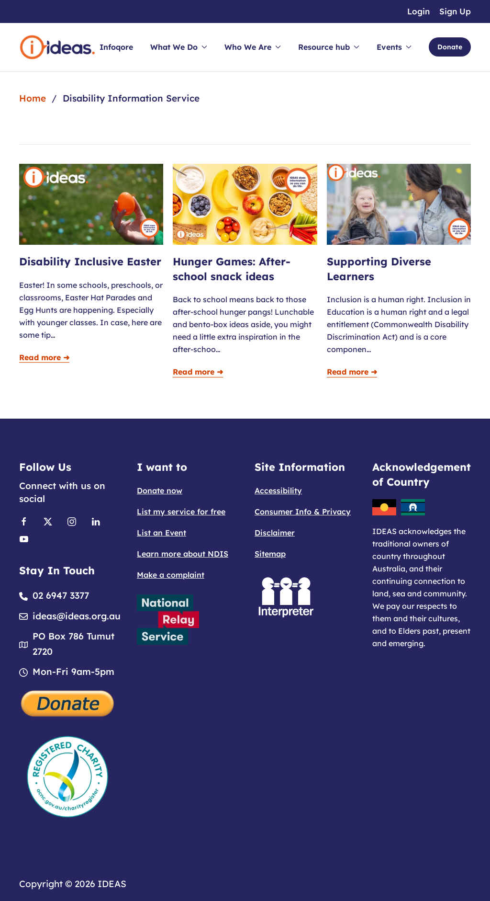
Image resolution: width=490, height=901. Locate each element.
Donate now (159, 490)
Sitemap (270, 554)
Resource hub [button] (328, 47)
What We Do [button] (178, 47)
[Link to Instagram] (72, 520)
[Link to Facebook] (24, 520)
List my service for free (181, 511)
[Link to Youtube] (24, 538)
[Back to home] (57, 47)
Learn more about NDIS (182, 554)
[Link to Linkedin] (95, 520)
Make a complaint (170, 575)
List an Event (161, 532)
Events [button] (394, 47)
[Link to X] (48, 520)
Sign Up (455, 11)
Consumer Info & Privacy (303, 511)
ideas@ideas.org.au (77, 616)
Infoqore (116, 47)
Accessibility (278, 490)
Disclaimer (275, 532)
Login (418, 11)
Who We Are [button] (252, 47)
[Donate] (68, 702)
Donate (449, 47)
